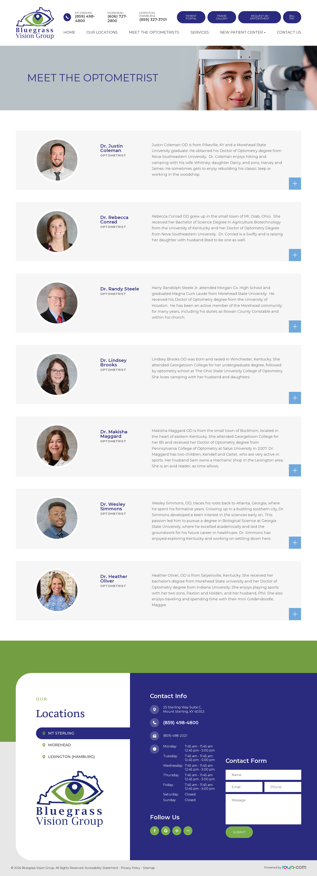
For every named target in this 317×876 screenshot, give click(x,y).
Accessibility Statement (101, 868)
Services (200, 32)
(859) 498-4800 (181, 722)
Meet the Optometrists (154, 32)
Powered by (285, 867)
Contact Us (289, 32)
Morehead (59, 745)
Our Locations (102, 32)
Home (69, 32)
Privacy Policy (130, 868)
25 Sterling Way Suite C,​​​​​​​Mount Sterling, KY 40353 (183, 709)
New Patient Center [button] (242, 32)
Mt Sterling (61, 733)
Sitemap (149, 868)
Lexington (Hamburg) (71, 757)
